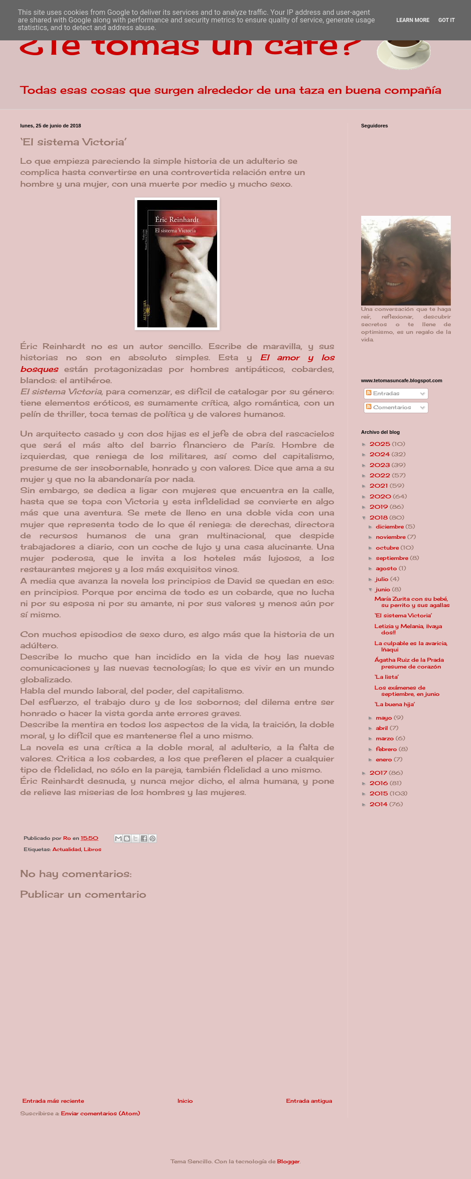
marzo (386, 738)
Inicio (185, 1100)
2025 (381, 444)
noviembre (391, 536)
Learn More (413, 20)
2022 (381, 475)
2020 (381, 496)
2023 (381, 465)
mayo (385, 717)
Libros (92, 849)
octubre (388, 547)
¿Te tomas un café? (191, 43)
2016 (380, 783)
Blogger (288, 1161)
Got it (446, 20)
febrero (387, 749)
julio (383, 579)
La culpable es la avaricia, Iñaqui (411, 646)
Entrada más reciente (53, 1100)
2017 (379, 772)
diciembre (391, 526)
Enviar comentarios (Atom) (100, 1113)
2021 (380, 485)
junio (384, 589)
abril (383, 728)
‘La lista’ (387, 676)
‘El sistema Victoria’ (403, 615)
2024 (381, 454)
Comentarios (388, 407)
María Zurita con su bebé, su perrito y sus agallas (412, 601)
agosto (387, 568)
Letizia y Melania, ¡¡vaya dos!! (408, 629)
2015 (380, 793)
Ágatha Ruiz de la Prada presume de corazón (409, 662)
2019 (380, 506)
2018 (379, 517)
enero (385, 759)
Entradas (383, 393)
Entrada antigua (309, 1100)
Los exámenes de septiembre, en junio (407, 690)
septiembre (393, 558)
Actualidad (66, 849)
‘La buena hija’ (395, 704)
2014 (379, 804)
